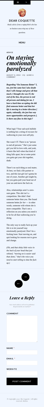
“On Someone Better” (25, 84)
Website (12, 369)
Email (11, 358)
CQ (23, 75)
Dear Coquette (22, 20)
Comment (13, 313)
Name (11, 348)
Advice (10, 52)
